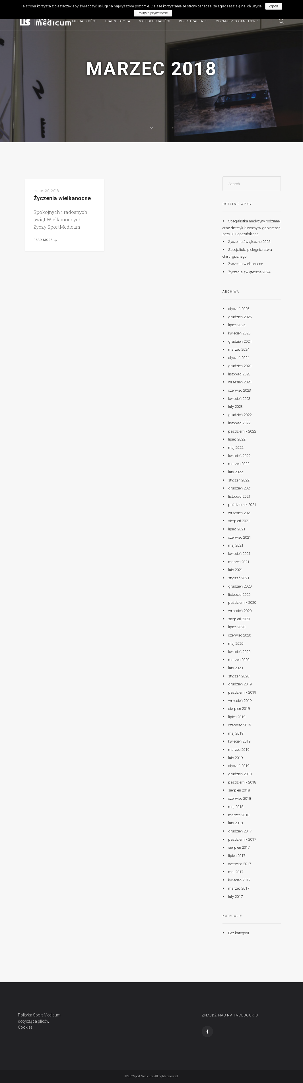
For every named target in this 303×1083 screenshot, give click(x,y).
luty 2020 (235, 668)
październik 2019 (242, 692)
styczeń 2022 (238, 480)
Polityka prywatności (152, 13)
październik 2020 (242, 602)
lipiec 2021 (236, 529)
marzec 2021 (238, 562)
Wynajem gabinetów (236, 21)
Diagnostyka (117, 21)
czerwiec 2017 (239, 864)
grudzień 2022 (240, 415)
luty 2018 (235, 823)
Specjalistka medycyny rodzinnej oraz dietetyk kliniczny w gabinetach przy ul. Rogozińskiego (251, 227)
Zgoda (274, 6)
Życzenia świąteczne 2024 (249, 272)
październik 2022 (242, 431)
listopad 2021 (239, 496)
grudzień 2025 (240, 317)
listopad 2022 (239, 423)
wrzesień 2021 (240, 513)
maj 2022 (235, 447)
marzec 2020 (238, 660)
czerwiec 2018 (239, 798)
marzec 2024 (238, 349)
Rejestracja (191, 21)
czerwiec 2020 (239, 635)
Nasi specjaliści (155, 21)
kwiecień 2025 (239, 333)
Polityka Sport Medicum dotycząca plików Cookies (39, 1021)
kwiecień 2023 (239, 398)
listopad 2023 (239, 374)
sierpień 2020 (239, 619)
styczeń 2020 (238, 676)
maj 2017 (235, 872)
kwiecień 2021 (239, 553)
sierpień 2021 (239, 521)
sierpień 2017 (239, 847)
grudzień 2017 (240, 831)
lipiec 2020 (236, 627)
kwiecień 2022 (239, 455)
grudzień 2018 (240, 774)
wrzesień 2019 (240, 700)
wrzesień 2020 (240, 611)
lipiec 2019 (236, 717)
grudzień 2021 (240, 488)
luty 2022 (235, 472)
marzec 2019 (238, 749)
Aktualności (84, 21)
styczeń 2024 (238, 358)
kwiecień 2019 (239, 741)
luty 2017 (235, 896)
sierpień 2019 (239, 708)
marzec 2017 (238, 888)
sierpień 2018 (239, 790)
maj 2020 (235, 643)
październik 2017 (242, 839)
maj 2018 (235, 807)
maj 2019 (235, 733)
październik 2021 (242, 505)
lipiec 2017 (236, 855)
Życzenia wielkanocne (62, 198)
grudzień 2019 (240, 684)
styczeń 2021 (238, 578)
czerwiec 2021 (239, 537)
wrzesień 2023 (240, 382)
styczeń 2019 (238, 766)
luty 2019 (235, 757)
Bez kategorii (238, 933)
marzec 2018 (238, 815)
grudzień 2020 (240, 586)
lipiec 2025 (236, 325)
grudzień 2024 (240, 341)
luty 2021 (235, 570)
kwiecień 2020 (239, 651)
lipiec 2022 (236, 439)
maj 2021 (235, 545)
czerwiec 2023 (239, 390)
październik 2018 (242, 782)
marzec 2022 (238, 464)
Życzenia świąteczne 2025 (249, 241)
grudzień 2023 (240, 366)
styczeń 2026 (238, 309)
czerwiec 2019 (239, 725)
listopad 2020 (239, 594)
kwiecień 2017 (239, 880)
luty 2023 (235, 406)
